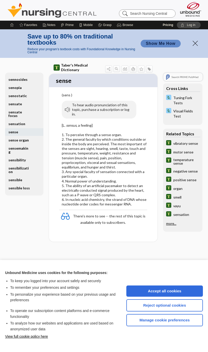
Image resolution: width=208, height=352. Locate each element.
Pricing (168, 25)
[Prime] (67, 25)
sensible (15, 180)
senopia (15, 87)
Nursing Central (71, 10)
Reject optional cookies (164, 305)
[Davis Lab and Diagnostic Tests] (182, 100)
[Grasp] (105, 25)
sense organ (18, 140)
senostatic (17, 96)
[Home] (12, 25)
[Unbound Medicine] (190, 9)
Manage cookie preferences (165, 320)
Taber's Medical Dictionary (71, 67)
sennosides (18, 79)
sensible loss (19, 188)
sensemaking (18, 150)
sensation (16, 124)
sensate (15, 104)
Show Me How (160, 43)
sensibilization (18, 170)
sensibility (17, 160)
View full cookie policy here (26, 336)
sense (13, 132)
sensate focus (15, 114)
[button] (125, 25)
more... (171, 223)
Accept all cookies (164, 291)
